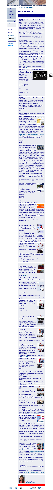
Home (22, 7)
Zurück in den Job (10, 14)
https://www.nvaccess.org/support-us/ (33, 413)
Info (8, 15)
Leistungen (9, 11)
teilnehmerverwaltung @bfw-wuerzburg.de (35, 451)
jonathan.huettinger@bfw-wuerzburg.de (27, 356)
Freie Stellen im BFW (11, 21)
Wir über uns (10, 8)
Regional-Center (10, 12)
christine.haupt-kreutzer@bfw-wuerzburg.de (35, 440)
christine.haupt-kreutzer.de (34, 382)
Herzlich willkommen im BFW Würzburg (28, 7)
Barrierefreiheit (10, 20)
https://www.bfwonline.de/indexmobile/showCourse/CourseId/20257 (34, 472)
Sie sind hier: (19, 7)
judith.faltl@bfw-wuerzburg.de (30, 482)
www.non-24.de (25, 275)
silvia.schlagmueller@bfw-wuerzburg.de (35, 455)
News (9, 9)
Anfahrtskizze (10, 34)
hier (26, 67)
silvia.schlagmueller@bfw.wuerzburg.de (24, 198)
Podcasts (9, 18)
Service (9, 17)
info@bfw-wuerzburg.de (11, 35)
